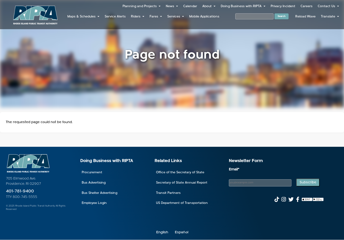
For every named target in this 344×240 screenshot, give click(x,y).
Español (181, 232)
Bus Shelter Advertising (99, 193)
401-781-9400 (20, 191)
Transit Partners (168, 193)
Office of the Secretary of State (180, 172)
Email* (234, 169)
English (162, 232)
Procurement (92, 172)
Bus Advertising (94, 183)
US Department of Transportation (182, 203)
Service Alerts (115, 16)
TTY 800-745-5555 (21, 197)
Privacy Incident (283, 6)
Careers (306, 6)
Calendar (190, 6)
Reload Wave (305, 16)
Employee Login (94, 203)
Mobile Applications (204, 16)
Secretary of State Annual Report (181, 183)
